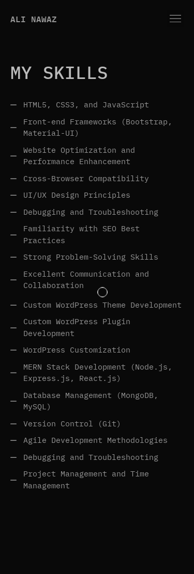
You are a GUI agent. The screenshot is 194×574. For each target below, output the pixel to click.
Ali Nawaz (33, 19)
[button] (175, 18)
